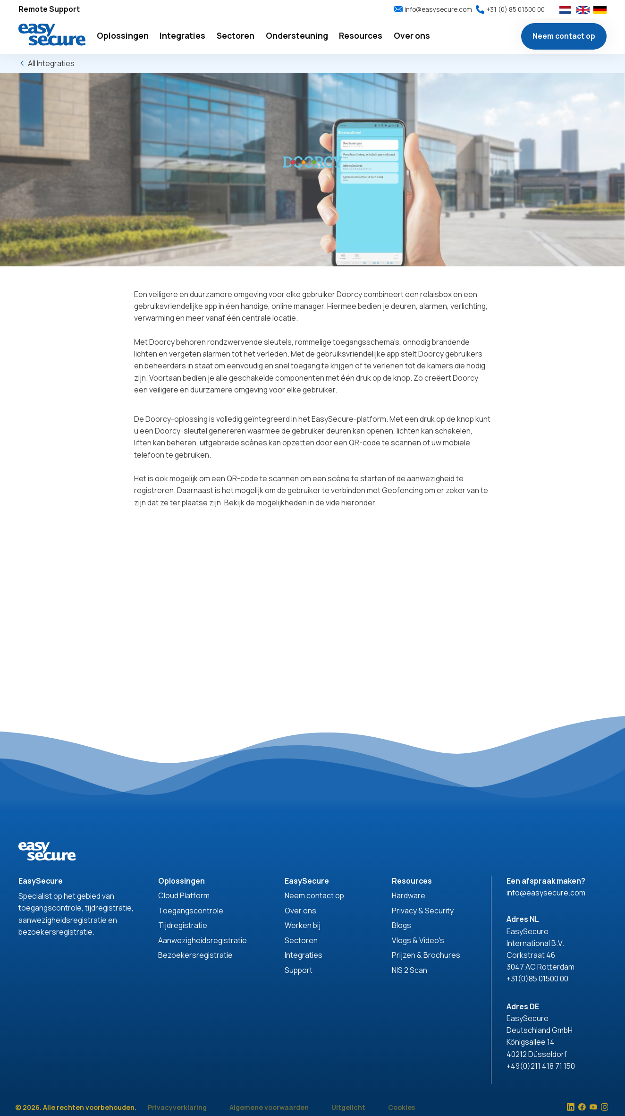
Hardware (408, 895)
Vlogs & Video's (418, 940)
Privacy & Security (423, 910)
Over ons (300, 910)
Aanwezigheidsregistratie (202, 940)
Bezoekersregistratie (195, 955)
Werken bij (303, 925)
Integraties (303, 955)
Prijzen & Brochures (426, 955)
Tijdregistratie (182, 925)
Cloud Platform (184, 895)
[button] (122, 36)
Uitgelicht (348, 1107)
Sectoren (301, 940)
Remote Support (49, 9)
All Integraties (51, 63)
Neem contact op (563, 36)
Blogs (401, 925)
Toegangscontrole (190, 910)
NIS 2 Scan (409, 970)
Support (298, 970)
